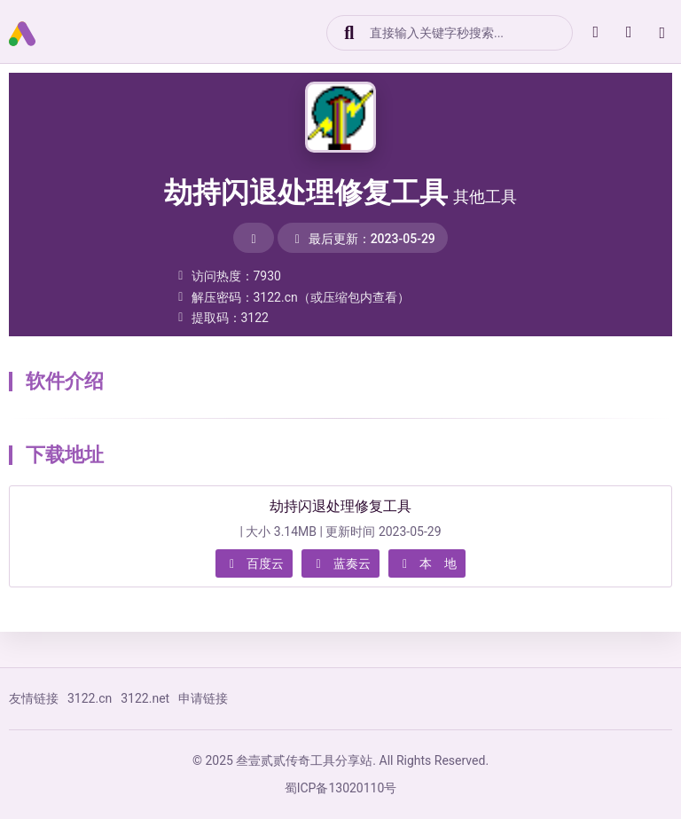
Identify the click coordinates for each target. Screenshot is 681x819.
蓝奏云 (340, 563)
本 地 (427, 563)
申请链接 (203, 698)
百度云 (254, 563)
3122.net (145, 698)
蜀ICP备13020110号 (341, 788)
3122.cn (89, 698)
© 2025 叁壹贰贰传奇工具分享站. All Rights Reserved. (340, 760)
